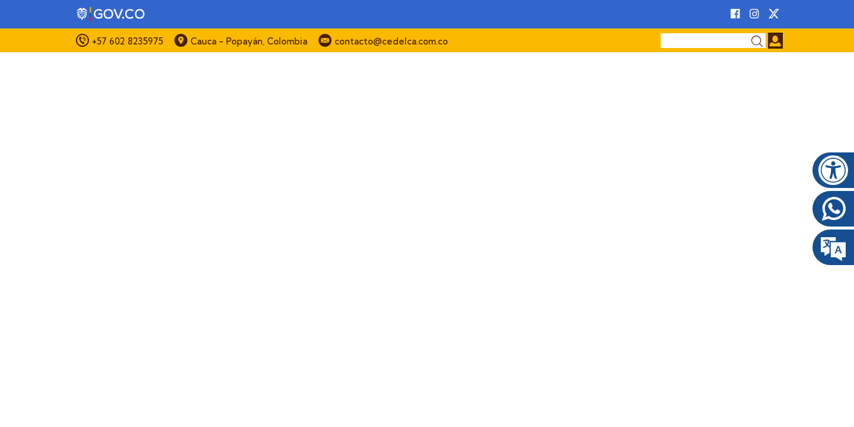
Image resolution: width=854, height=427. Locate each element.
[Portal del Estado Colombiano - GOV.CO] (111, 14)
